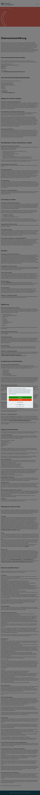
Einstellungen (20, 402)
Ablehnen (20, 399)
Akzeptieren (20, 397)
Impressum (17, 406)
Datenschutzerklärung (21, 406)
